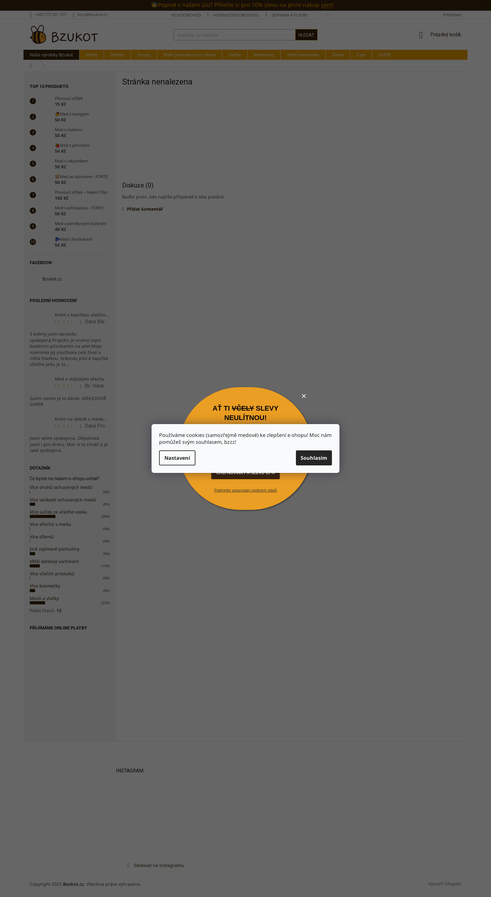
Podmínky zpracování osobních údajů (245, 490)
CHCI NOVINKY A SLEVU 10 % (245, 472)
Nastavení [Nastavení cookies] (177, 457)
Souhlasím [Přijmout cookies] (314, 457)
